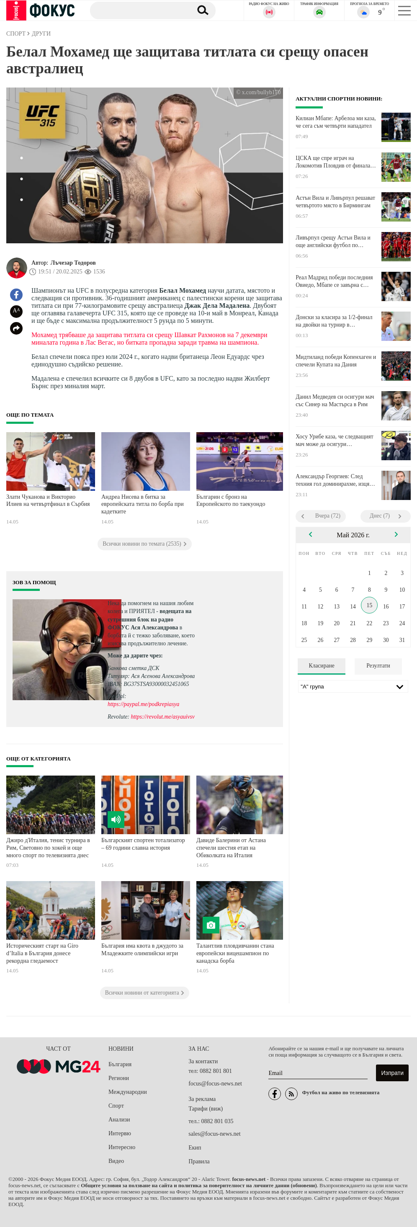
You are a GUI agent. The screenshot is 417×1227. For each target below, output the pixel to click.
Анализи (119, 1119)
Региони (118, 1078)
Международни (127, 1092)
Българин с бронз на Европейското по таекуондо (230, 501)
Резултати (378, 665)
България (119, 1064)
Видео (116, 1161)
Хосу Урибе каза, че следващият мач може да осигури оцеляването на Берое (334, 440)
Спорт (116, 1106)
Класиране (321, 665)
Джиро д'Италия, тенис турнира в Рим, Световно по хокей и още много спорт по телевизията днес (48, 847)
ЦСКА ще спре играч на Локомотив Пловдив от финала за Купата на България (333, 162)
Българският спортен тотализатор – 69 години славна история (143, 844)
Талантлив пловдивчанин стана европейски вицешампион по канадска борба (235, 953)
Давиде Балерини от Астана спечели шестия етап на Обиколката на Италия (231, 847)
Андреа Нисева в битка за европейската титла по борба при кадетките (142, 504)
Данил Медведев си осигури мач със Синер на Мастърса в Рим (335, 400)
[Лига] (353, 686)
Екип (194, 1148)
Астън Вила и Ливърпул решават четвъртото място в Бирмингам (335, 202)
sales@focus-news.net (214, 1134)
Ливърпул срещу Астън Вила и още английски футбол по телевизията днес (333, 242)
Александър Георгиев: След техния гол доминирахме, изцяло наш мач (335, 480)
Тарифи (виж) (205, 1109)
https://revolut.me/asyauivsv (162, 717)
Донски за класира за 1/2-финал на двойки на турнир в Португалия (334, 321)
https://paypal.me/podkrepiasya (143, 704)
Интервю (119, 1133)
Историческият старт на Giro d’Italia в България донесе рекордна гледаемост (42, 953)
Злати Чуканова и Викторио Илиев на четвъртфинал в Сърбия (48, 501)
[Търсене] (138, 10)
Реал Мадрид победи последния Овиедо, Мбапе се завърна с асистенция (334, 281)
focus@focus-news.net (215, 1083)
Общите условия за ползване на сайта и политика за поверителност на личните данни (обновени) (199, 1185)
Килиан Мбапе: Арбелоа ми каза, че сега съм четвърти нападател (336, 122)
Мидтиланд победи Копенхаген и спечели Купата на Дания (336, 361)
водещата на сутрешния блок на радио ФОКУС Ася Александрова (149, 619)
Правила (199, 1161)
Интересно (121, 1147)
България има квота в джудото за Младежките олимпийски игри (142, 949)
